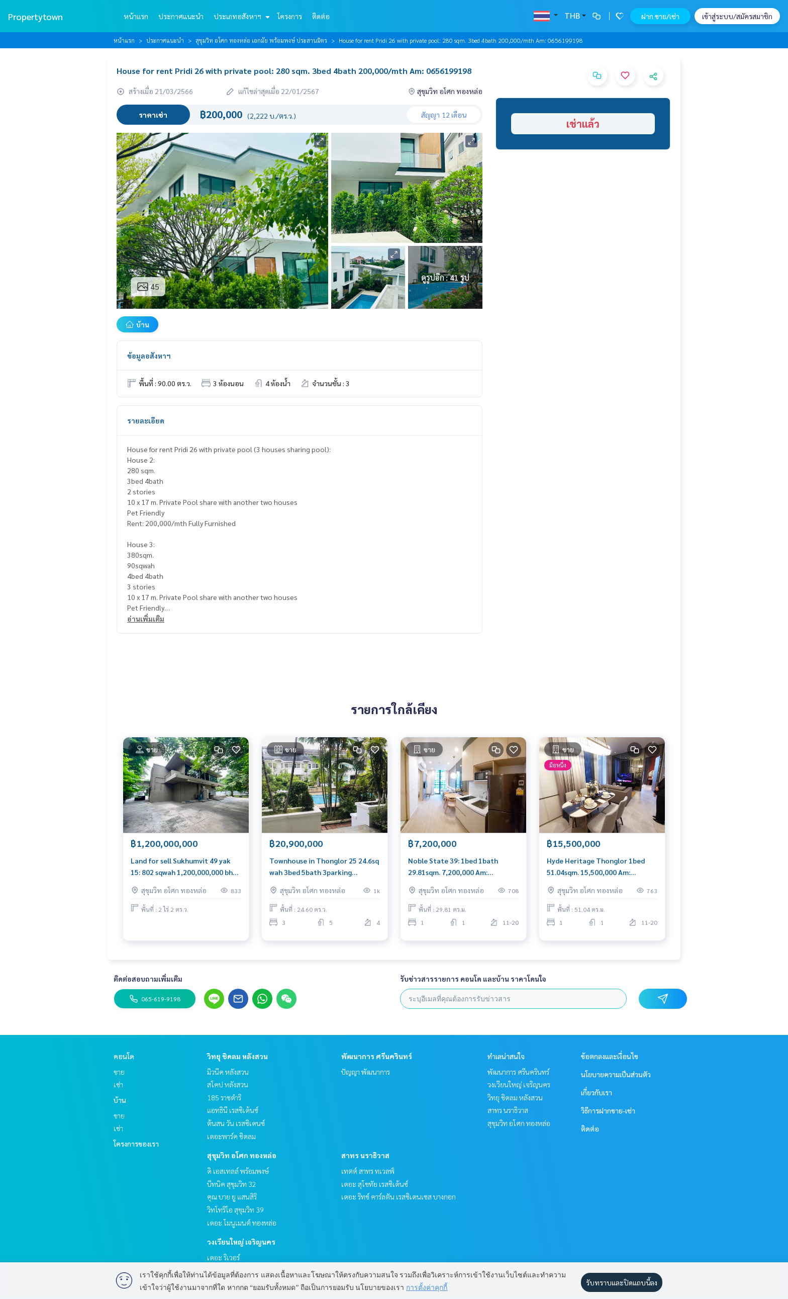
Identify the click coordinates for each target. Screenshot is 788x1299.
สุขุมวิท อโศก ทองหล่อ (241, 1155)
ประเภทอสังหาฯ (240, 16)
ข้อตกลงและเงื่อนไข (609, 1056)
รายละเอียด (145, 420)
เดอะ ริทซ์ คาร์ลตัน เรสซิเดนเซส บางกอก (398, 1196)
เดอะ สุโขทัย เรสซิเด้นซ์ (374, 1183)
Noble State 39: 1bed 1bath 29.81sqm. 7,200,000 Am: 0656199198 (453, 868)
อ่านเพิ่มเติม (145, 618)
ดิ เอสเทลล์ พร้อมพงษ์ (238, 1170)
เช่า (118, 1084)
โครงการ (289, 16)
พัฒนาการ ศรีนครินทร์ (376, 1056)
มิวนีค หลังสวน (228, 1071)
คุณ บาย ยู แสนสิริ (232, 1196)
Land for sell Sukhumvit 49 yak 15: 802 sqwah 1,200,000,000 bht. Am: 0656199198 (184, 868)
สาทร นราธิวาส (365, 1155)
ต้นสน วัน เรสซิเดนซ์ (236, 1123)
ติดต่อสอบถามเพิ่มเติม (148, 978)
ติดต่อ (321, 16)
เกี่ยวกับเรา (596, 1092)
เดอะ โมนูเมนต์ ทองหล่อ (241, 1222)
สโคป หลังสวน (227, 1084)
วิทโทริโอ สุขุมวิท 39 (235, 1209)
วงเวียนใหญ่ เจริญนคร (241, 1241)
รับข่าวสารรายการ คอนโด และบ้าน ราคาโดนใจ (473, 978)
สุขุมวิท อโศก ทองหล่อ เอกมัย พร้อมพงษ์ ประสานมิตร (261, 40)
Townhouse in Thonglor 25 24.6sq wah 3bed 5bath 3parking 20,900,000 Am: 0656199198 (324, 868)
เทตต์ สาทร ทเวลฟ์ (368, 1170)
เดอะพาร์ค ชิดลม (231, 1136)
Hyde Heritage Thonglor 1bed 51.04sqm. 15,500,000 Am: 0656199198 (596, 868)
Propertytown (35, 16)
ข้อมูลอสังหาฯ (149, 355)
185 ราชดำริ (224, 1097)
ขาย (119, 1071)
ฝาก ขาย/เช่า (660, 16)
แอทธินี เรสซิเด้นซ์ (232, 1109)
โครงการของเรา (136, 1143)
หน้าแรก (136, 16)
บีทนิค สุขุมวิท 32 (231, 1183)
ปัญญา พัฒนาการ (365, 1071)
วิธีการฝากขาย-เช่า (608, 1110)
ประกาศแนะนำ (181, 16)
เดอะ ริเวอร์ (223, 1257)
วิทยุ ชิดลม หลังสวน (237, 1056)
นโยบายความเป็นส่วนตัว (616, 1074)
